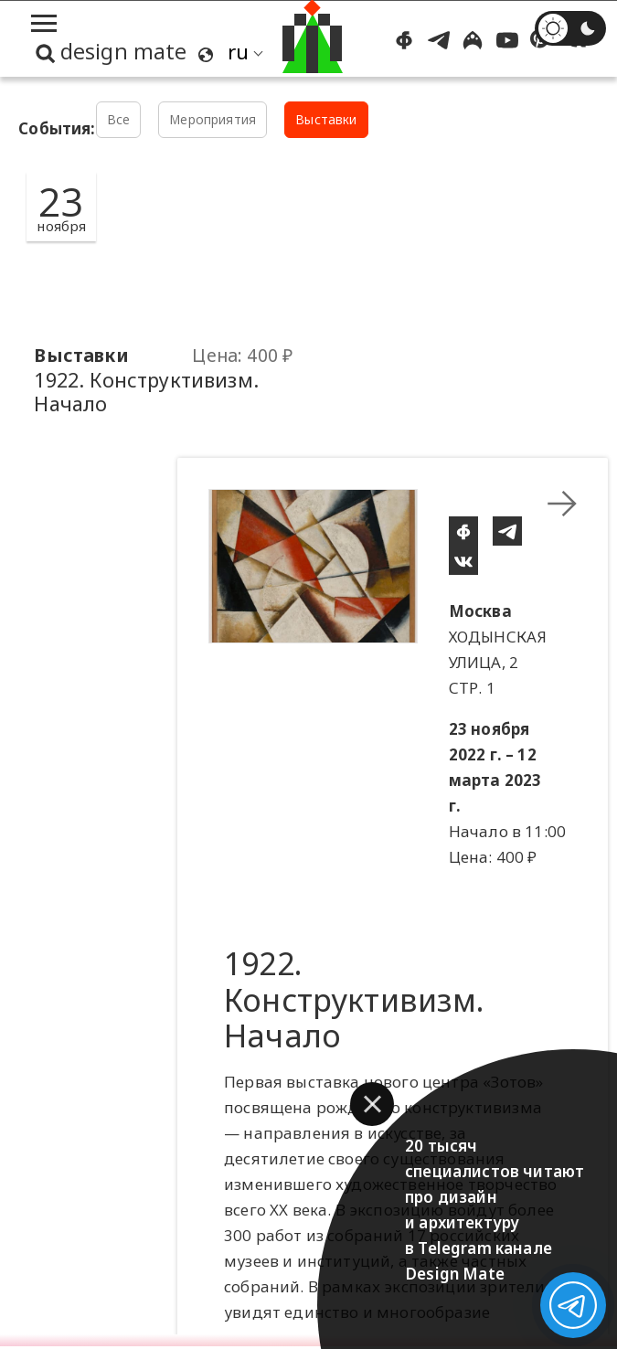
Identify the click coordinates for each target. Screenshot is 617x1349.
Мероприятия (212, 119)
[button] (372, 1104)
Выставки (325, 119)
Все (119, 119)
